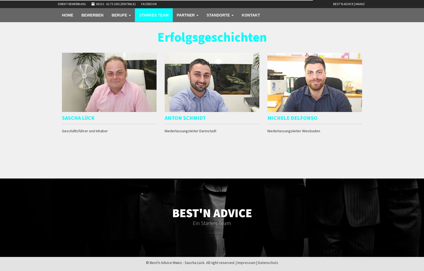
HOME (67, 15)
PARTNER (188, 15)
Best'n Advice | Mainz (349, 4)
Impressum (246, 262)
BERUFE (121, 15)
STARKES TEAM (153, 15)
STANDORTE (220, 15)
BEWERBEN (92, 15)
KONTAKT (251, 15)
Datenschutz (268, 262)
